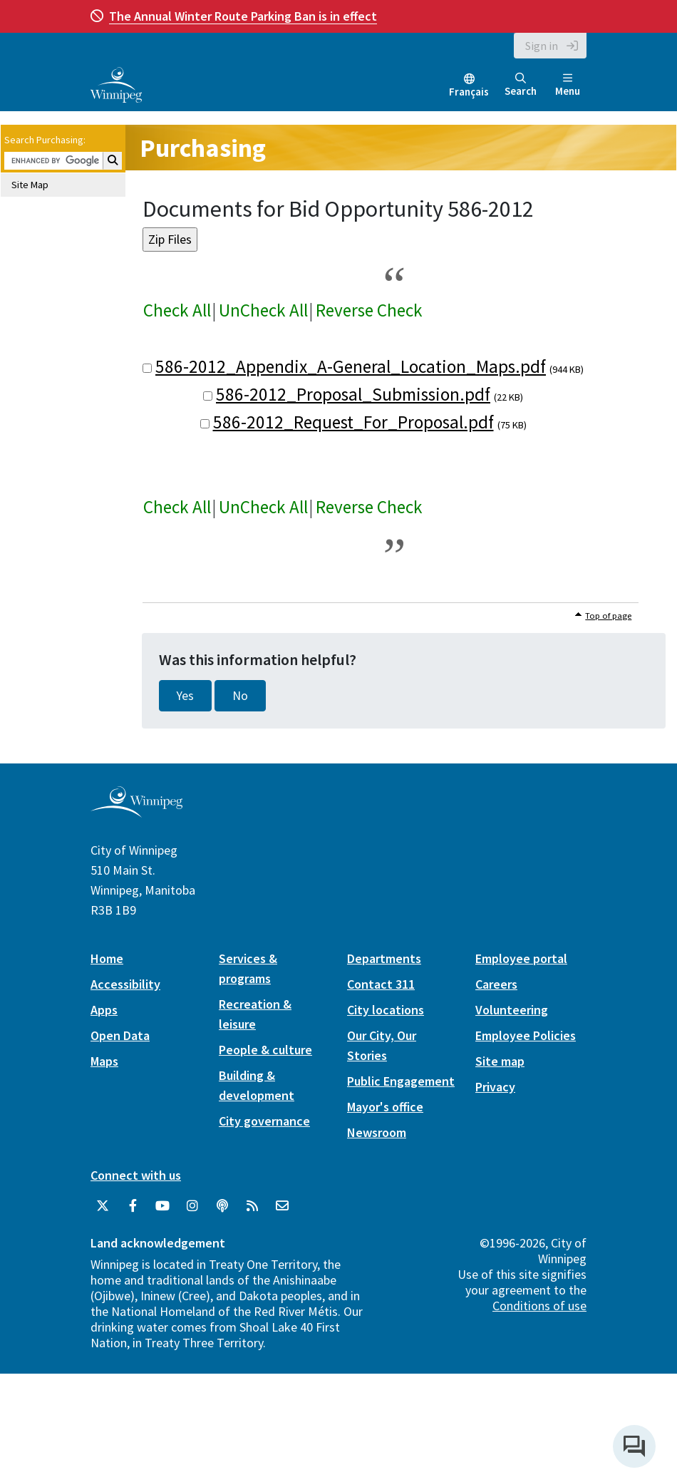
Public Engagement (401, 1081)
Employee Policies (525, 1035)
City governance (264, 1121)
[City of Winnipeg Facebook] (132, 1206)
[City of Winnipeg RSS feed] (252, 1206)
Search (521, 85)
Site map (499, 1061)
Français (469, 91)
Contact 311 (381, 984)
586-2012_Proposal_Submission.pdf (353, 394)
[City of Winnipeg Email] (282, 1206)
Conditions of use (539, 1305)
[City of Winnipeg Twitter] (103, 1206)
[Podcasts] (222, 1206)
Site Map (29, 184)
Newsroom (376, 1132)
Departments (384, 958)
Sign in (541, 45)
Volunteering (511, 1010)
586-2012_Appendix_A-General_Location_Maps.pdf (350, 366)
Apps (104, 1010)
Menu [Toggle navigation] (567, 85)
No (240, 696)
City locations (385, 1010)
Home (107, 958)
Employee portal (521, 958)
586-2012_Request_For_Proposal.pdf (353, 422)
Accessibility (125, 984)
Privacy (495, 1087)
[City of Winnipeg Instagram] (192, 1206)
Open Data (120, 1035)
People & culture (265, 1049)
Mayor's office (385, 1106)
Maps (104, 1061)
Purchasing (203, 148)
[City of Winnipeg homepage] (136, 811)
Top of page (608, 615)
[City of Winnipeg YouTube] (162, 1206)
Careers (496, 984)
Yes (185, 696)
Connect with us (136, 1175)
